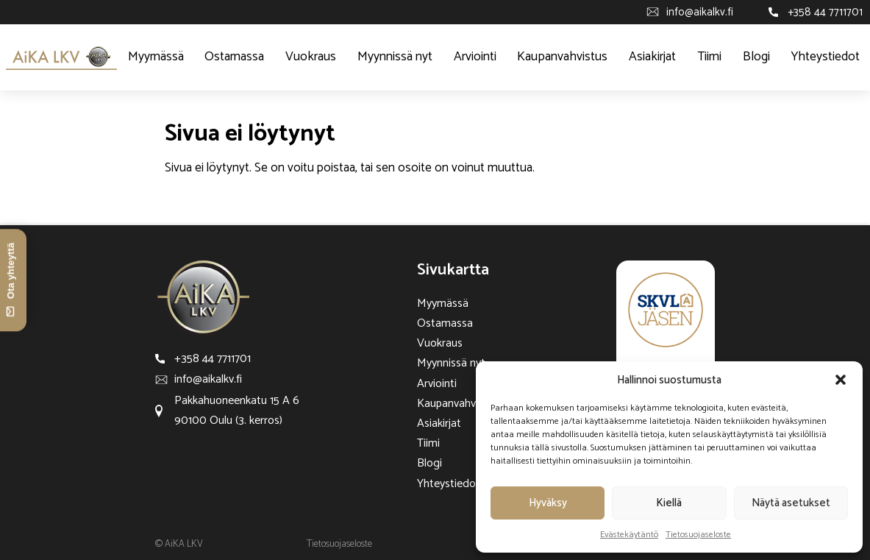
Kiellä (669, 503)
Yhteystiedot (825, 57)
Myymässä (156, 57)
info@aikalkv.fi (699, 12)
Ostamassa (234, 57)
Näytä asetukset (791, 503)
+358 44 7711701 (825, 12)
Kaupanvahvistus (562, 57)
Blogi (756, 57)
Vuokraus (310, 57)
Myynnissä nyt (394, 57)
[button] (840, 379)
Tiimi (709, 57)
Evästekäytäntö (629, 535)
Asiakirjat (652, 57)
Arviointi (475, 57)
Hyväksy (548, 503)
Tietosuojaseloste (698, 535)
